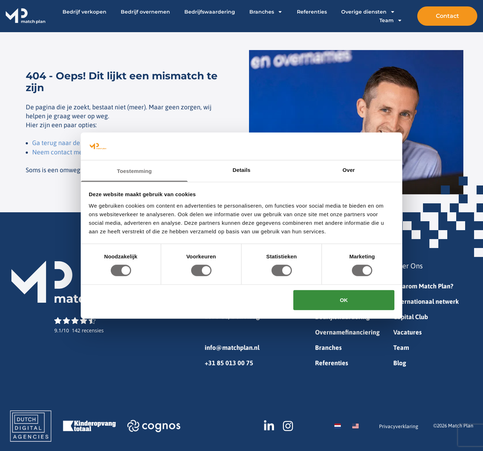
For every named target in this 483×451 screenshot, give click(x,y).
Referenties (312, 12)
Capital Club (410, 317)
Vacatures (407, 332)
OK (344, 300)
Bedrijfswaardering (209, 12)
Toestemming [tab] (134, 171)
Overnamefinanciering (347, 332)
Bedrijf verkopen (84, 12)
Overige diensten (368, 12)
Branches (265, 12)
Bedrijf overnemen (145, 12)
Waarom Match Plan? (423, 286)
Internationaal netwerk (426, 301)
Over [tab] (349, 170)
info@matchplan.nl (232, 347)
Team (390, 20)
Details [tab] (241, 170)
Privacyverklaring (398, 426)
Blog (399, 363)
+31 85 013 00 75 (229, 363)
